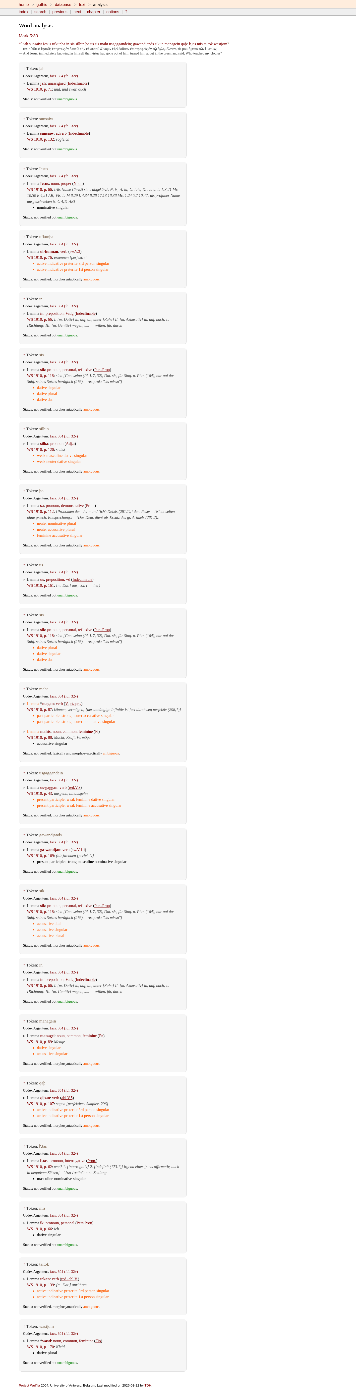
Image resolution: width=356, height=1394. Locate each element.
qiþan (45, 1098)
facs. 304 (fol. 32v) (64, 76)
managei (47, 1036)
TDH (147, 1385)
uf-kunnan (49, 251)
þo (87, 44)
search (40, 12)
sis (72, 44)
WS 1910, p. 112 (40, 511)
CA (20, 42)
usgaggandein (120, 44)
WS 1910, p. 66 (39, 189)
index (23, 12)
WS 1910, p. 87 (39, 709)
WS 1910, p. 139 (40, 1285)
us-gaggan (48, 787)
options (112, 12)
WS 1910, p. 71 (39, 89)
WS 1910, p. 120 (40, 449)
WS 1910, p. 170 (40, 1347)
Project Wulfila (29, 1385)
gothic (42, 4)
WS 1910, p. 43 (39, 793)
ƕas (192, 44)
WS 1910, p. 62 (39, 1167)
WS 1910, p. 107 (40, 1104)
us (92, 44)
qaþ (184, 44)
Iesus (47, 44)
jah (25, 44)
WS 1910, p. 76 (39, 257)
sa (42, 505)
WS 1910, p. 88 (39, 737)
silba (44, 443)
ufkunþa (58, 44)
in (67, 44)
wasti (46, 1341)
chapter (93, 12)
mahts (45, 731)
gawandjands (143, 44)
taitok (208, 44)
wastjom (220, 44)
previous (59, 12)
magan (48, 703)
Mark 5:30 (28, 35)
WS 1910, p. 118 (40, 376)
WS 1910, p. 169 (40, 856)
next (77, 12)
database (63, 4)
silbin (79, 44)
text (82, 4)
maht (104, 44)
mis (200, 44)
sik (157, 44)
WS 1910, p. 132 (40, 139)
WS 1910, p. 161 (40, 585)
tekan (45, 1279)
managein (172, 44)
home (24, 4)
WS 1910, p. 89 (39, 1042)
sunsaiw (35, 44)
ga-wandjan (50, 850)
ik (41, 1223)
